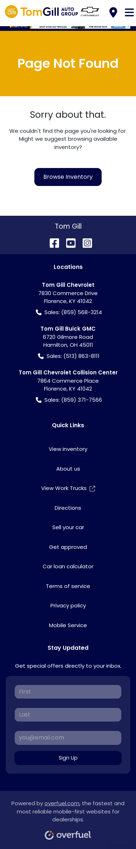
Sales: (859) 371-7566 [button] (69, 400)
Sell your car (68, 527)
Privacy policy (68, 605)
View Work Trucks (68, 488)
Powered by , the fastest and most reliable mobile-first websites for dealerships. (68, 817)
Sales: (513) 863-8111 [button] (68, 356)
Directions (68, 508)
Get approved (68, 547)
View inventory (68, 449)
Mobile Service (68, 625)
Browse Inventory (68, 177)
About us (68, 468)
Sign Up (68, 757)
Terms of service (68, 586)
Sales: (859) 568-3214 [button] (69, 312)
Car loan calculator (68, 566)
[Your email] (68, 738)
